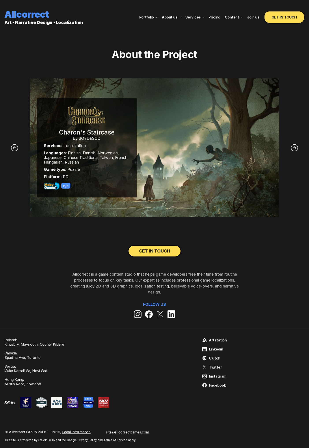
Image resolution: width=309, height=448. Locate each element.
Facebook (214, 385)
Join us (253, 17)
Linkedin (212, 349)
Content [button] (232, 17)
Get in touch (284, 17)
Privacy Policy (87, 440)
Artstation (214, 340)
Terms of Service (115, 440)
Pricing (214, 17)
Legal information (76, 432)
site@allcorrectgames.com (127, 432)
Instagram (214, 376)
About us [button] (170, 17)
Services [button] (193, 17)
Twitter (212, 367)
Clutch (211, 358)
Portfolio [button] (147, 17)
